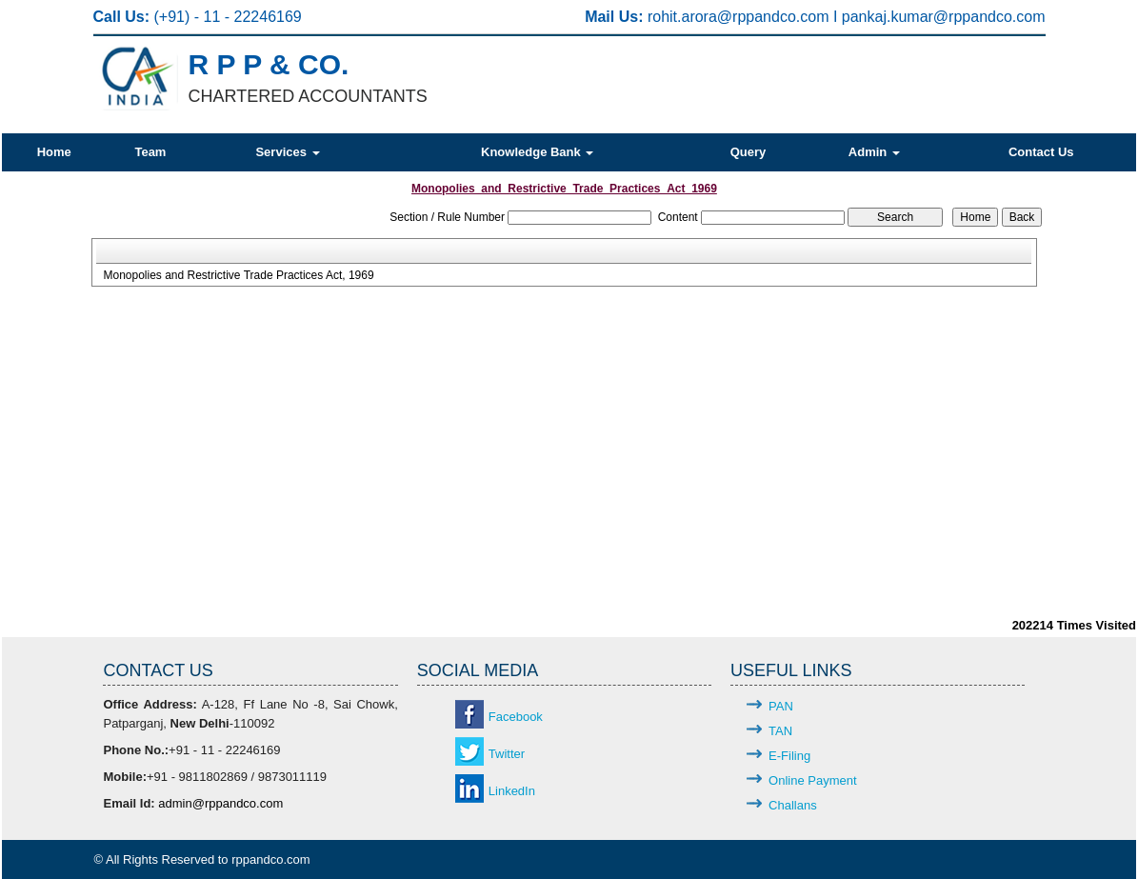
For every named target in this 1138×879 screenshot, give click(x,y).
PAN (781, 706)
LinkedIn (512, 791)
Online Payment (813, 780)
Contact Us (1041, 152)
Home (54, 152)
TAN (780, 731)
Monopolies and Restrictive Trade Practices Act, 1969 (238, 275)
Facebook (516, 716)
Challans (793, 805)
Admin (874, 152)
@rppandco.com (775, 17)
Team (150, 152)
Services (287, 152)
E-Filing (789, 756)
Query (748, 152)
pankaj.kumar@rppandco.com (944, 17)
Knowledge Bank (537, 152)
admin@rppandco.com (220, 803)
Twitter (507, 754)
